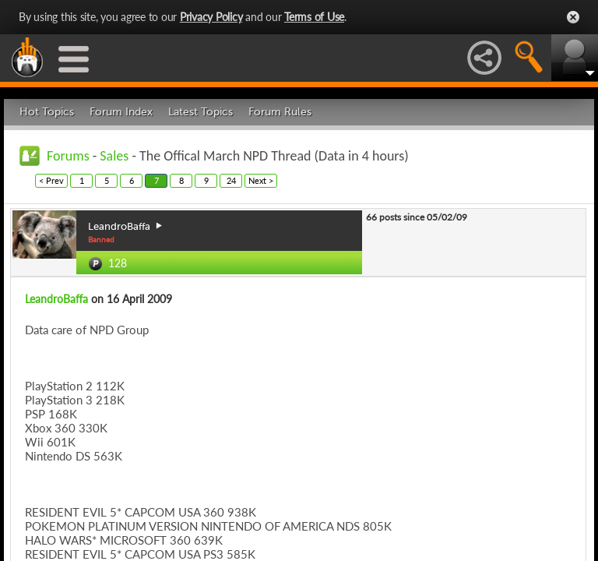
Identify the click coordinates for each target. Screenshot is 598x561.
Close (573, 17)
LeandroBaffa (56, 298)
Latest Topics (200, 111)
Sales (114, 155)
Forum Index (121, 111)
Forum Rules (279, 111)
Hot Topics (46, 111)
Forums (68, 155)
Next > (260, 180)
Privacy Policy (211, 16)
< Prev (51, 180)
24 (231, 180)
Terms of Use (314, 16)
